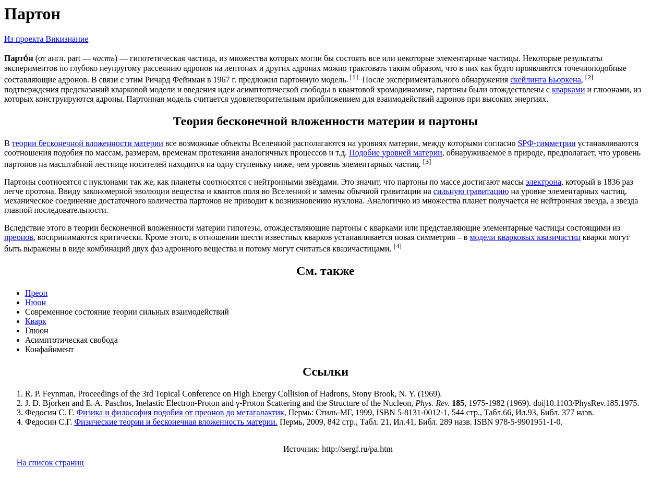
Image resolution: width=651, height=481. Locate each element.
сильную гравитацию (471, 191)
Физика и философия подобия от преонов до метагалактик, (181, 412)
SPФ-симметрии (546, 143)
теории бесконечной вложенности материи (87, 143)
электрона (543, 181)
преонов (18, 237)
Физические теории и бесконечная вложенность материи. (176, 421)
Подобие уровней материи (395, 152)
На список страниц (50, 462)
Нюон (35, 302)
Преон (36, 292)
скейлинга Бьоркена (545, 80)
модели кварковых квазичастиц (524, 237)
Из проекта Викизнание (46, 38)
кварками (568, 89)
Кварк (35, 321)
